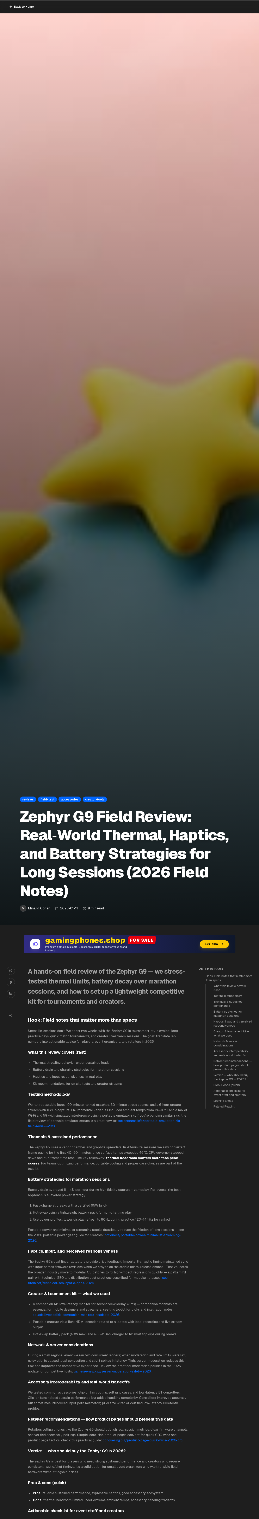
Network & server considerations (225, 1043)
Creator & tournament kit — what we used (231, 1033)
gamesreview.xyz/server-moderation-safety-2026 (112, 1371)
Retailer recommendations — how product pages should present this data (233, 1065)
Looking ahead (223, 1101)
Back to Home (21, 6)
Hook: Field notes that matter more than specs (229, 978)
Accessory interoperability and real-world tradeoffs (231, 1053)
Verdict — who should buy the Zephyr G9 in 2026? (231, 1077)
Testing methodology (228, 996)
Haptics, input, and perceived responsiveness (233, 1023)
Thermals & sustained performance (228, 1004)
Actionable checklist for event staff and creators (230, 1093)
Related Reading (224, 1106)
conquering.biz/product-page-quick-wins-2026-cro (143, 1440)
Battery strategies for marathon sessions (228, 1014)
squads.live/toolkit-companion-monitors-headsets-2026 (76, 1315)
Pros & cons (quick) (227, 1085)
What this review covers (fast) (230, 988)
